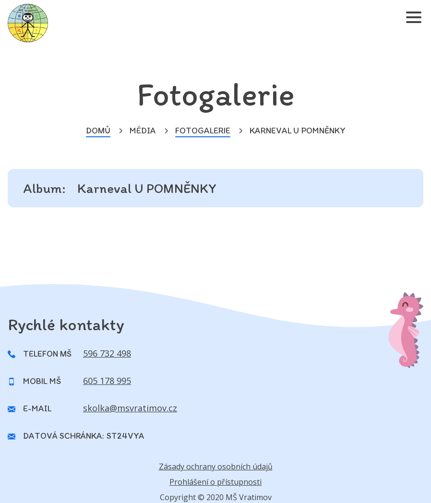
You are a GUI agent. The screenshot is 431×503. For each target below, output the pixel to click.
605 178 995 (107, 380)
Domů (98, 130)
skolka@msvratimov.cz (130, 408)
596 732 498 (107, 353)
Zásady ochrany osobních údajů (216, 466)
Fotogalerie (202, 130)
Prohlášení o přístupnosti (215, 482)
